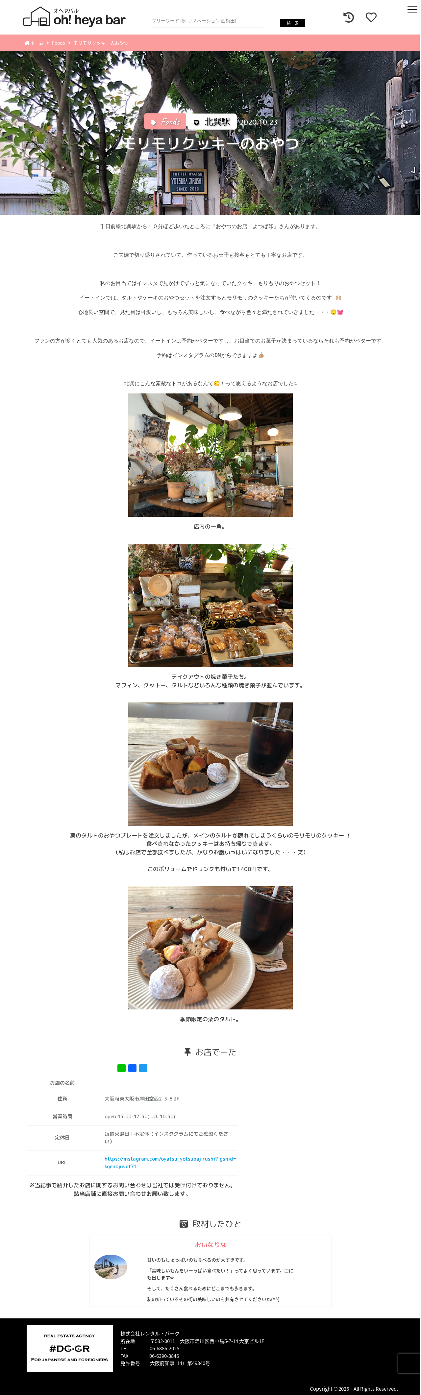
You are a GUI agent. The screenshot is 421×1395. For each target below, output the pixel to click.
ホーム (34, 42)
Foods (58, 42)
